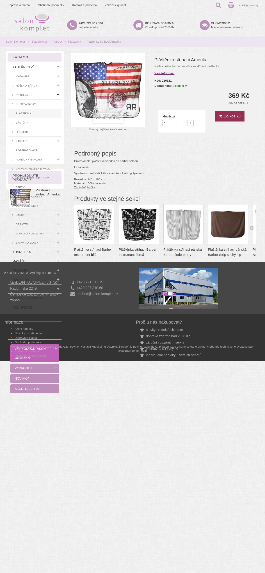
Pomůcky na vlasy (29, 159)
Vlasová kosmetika (29, 233)
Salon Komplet (15, 41)
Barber (21, 214)
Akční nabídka (27, 389)
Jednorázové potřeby (32, 177)
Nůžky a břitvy (26, 85)
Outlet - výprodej (28, 298)
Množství (168, 116)
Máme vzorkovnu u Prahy (227, 25)
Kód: (157, 80)
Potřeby (58, 41)
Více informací (164, 73)
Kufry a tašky (25, 104)
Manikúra (20, 280)
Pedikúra (20, 270)
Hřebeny (22, 131)
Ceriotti (21, 224)
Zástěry (21, 122)
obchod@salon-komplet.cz (97, 484)
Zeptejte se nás (91, 25)
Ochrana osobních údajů (31, 545)
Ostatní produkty (28, 196)
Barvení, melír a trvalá (32, 168)
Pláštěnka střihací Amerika (48, 426)
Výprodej (23, 368)
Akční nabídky (24, 518)
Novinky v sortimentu (28, 523)
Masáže (18, 261)
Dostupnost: (163, 85)
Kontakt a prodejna (84, 5)
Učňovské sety (26, 205)
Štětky (20, 187)
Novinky (22, 378)
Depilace (20, 289)
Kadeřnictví (39, 41)
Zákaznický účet (115, 5)
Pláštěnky (74, 41)
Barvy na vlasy (26, 242)
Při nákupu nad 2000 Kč (160, 25)
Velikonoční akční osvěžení (31, 353)
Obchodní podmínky (51, 5)
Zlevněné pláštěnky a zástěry (31, 330)
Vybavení (22, 76)
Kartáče (21, 141)
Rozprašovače (26, 150)
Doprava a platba (18, 5)
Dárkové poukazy (28, 317)
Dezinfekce (22, 307)
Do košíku (229, 116)
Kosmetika (21, 252)
